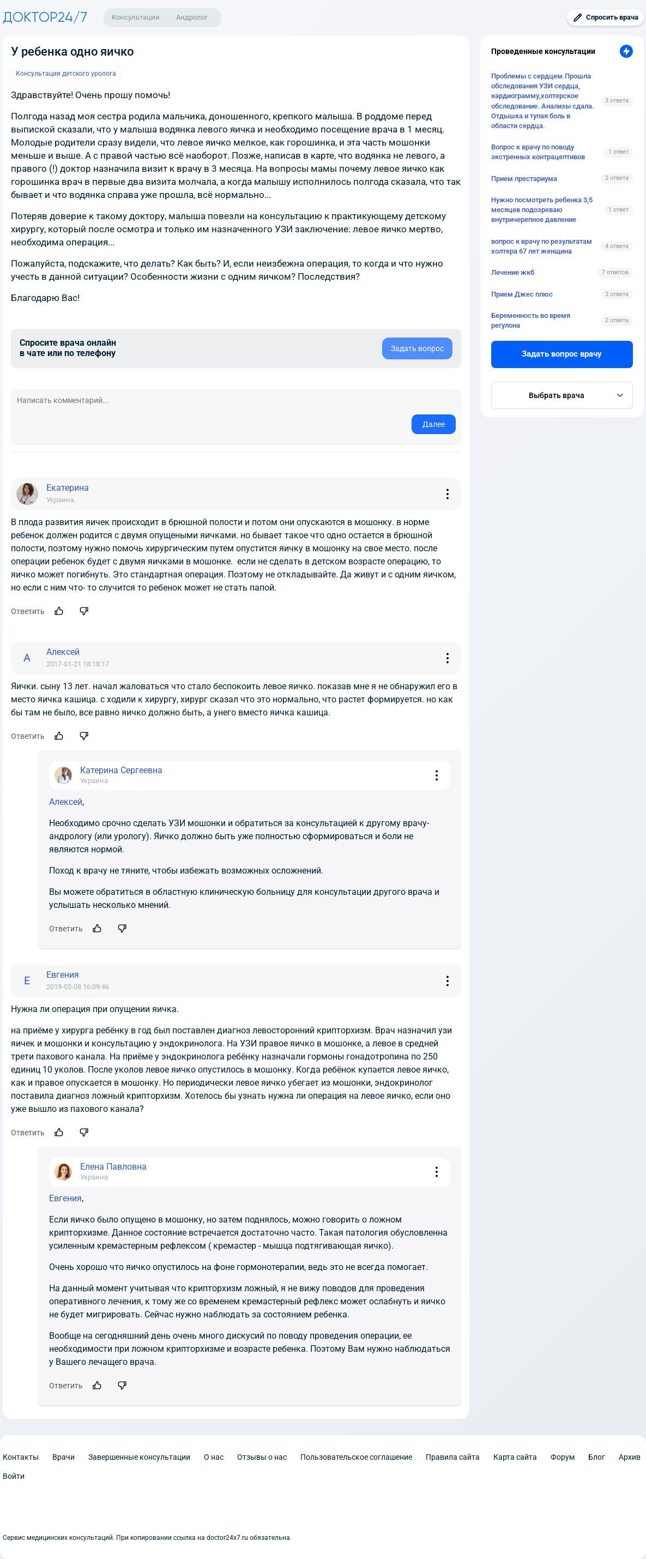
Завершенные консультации (139, 1457)
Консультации (136, 17)
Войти (14, 1476)
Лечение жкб (512, 272)
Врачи (63, 1457)
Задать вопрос (417, 348)
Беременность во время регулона (530, 320)
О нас (214, 1457)
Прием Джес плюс (522, 294)
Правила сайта (453, 1457)
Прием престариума (524, 178)
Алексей (65, 802)
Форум (563, 1457)
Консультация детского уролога (66, 73)
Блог (596, 1457)
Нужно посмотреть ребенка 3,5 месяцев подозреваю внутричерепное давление (542, 210)
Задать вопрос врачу (562, 354)
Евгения (65, 1198)
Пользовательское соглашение (356, 1457)
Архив (630, 1457)
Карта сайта (515, 1457)
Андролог (192, 17)
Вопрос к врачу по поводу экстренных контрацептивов (538, 152)
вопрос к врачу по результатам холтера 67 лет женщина (541, 246)
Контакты (21, 1457)
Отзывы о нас (262, 1457)
